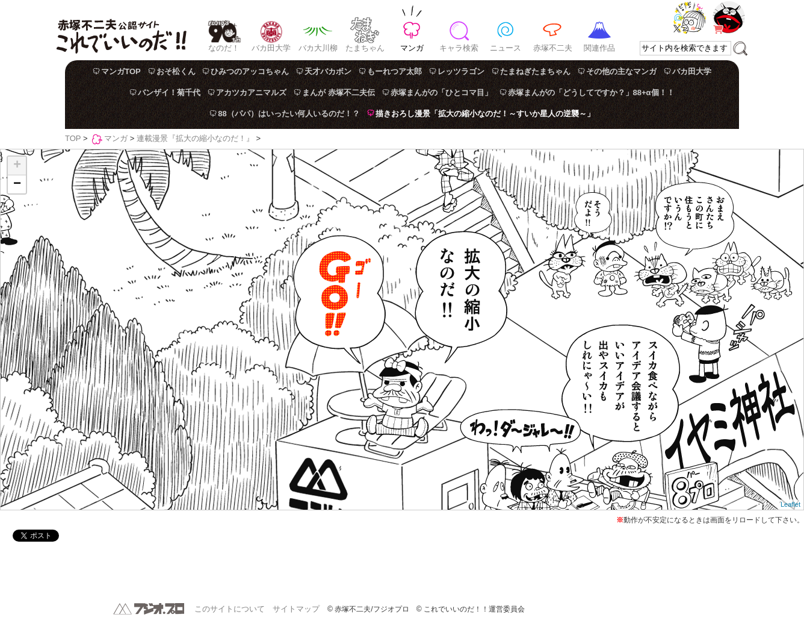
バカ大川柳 (318, 47)
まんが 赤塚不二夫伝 (338, 92)
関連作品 (599, 47)
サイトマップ (296, 608)
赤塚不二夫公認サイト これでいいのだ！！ (121, 30)
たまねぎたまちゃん (535, 71)
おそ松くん (176, 71)
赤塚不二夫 (552, 47)
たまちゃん (365, 47)
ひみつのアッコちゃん (250, 71)
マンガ (412, 47)
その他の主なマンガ (621, 71)
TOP (73, 138)
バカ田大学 (271, 47)
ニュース (505, 47)
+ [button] (17, 166)
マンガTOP (121, 71)
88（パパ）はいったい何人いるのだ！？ (288, 113)
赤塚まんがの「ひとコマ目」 (441, 92)
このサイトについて (229, 608)
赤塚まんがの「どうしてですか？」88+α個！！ (591, 92)
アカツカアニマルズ (251, 92)
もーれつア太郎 (394, 71)
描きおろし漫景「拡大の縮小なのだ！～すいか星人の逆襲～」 (485, 113)
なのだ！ (224, 47)
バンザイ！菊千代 (169, 92)
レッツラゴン (461, 71)
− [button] (17, 184)
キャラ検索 (458, 47)
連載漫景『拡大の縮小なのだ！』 (195, 138)
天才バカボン (328, 71)
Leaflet (790, 504)
